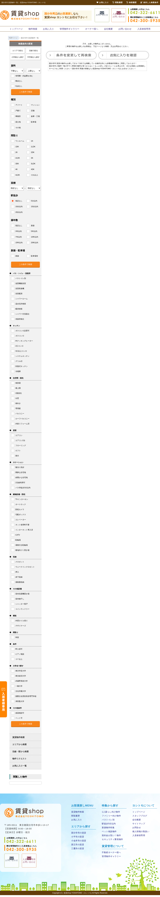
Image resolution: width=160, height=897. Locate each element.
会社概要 (108, 29)
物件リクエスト (19, 760)
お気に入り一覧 (19, 767)
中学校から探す (33, 59)
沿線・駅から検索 (20, 753)
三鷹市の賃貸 (77, 850)
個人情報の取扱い (140, 833)
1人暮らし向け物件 (110, 814)
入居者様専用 (143, 29)
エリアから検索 (19, 746)
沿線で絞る (33, 52)
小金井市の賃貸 (78, 842)
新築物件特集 (108, 829)
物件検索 (33, 29)
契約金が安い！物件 (111, 837)
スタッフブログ (139, 818)
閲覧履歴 (75, 818)
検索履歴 (131, 2)
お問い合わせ (102, 15)
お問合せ (136, 829)
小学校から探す (17, 59)
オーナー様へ (91, 29)
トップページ (16, 29)
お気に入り (48, 29)
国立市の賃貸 (77, 846)
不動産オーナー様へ (111, 854)
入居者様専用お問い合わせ (118, 16)
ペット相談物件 (109, 833)
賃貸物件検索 (18, 739)
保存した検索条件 (149, 2)
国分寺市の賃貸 (78, 835)
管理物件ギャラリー (69, 29)
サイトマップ (138, 825)
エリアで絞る (17, 52)
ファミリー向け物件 (111, 818)
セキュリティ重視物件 (112, 841)
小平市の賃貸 (77, 839)
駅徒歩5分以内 (108, 825)
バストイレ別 (108, 822)
